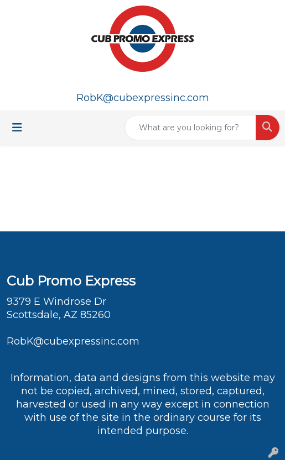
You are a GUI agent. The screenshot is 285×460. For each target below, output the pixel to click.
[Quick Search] (190, 127)
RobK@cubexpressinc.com (142, 98)
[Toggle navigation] (17, 127)
